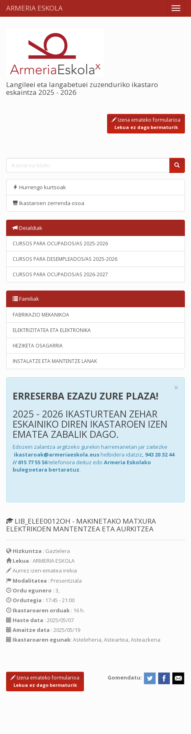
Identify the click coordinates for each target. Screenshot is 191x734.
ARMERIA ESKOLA (34, 8)
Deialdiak (27, 228)
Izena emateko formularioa (146, 123)
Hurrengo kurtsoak (39, 187)
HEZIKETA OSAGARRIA (38, 345)
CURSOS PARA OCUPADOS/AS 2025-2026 (60, 243)
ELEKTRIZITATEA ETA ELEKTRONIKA (52, 330)
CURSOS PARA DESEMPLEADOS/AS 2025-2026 (65, 259)
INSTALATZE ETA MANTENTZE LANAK (55, 361)
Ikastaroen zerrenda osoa (48, 203)
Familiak (26, 298)
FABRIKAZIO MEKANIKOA (41, 314)
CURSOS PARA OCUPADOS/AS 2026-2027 (60, 274)
